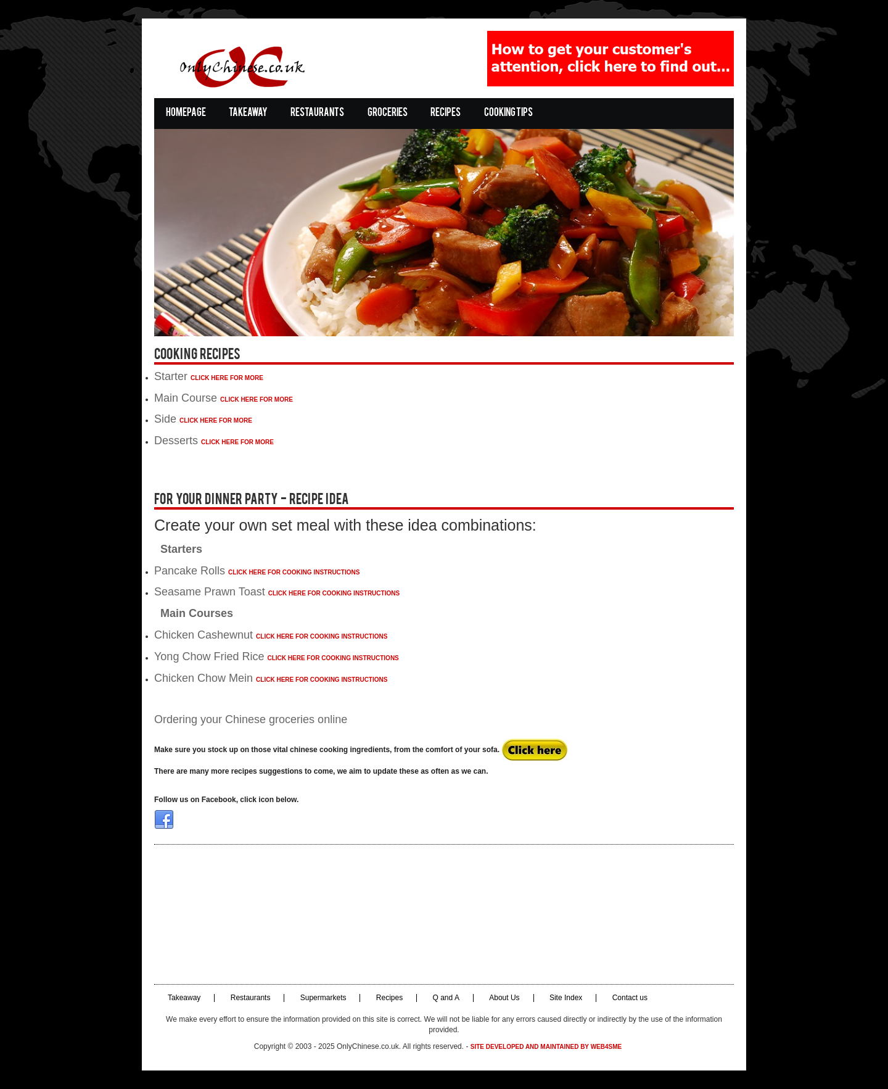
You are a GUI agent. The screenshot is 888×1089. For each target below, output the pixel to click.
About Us (504, 998)
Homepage (186, 113)
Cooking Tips (508, 113)
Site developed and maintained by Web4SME (546, 1046)
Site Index (565, 998)
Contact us (630, 998)
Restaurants (317, 113)
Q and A (446, 998)
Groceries (388, 113)
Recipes (445, 113)
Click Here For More (227, 378)
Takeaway (248, 113)
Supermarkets (323, 998)
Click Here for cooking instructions (294, 572)
